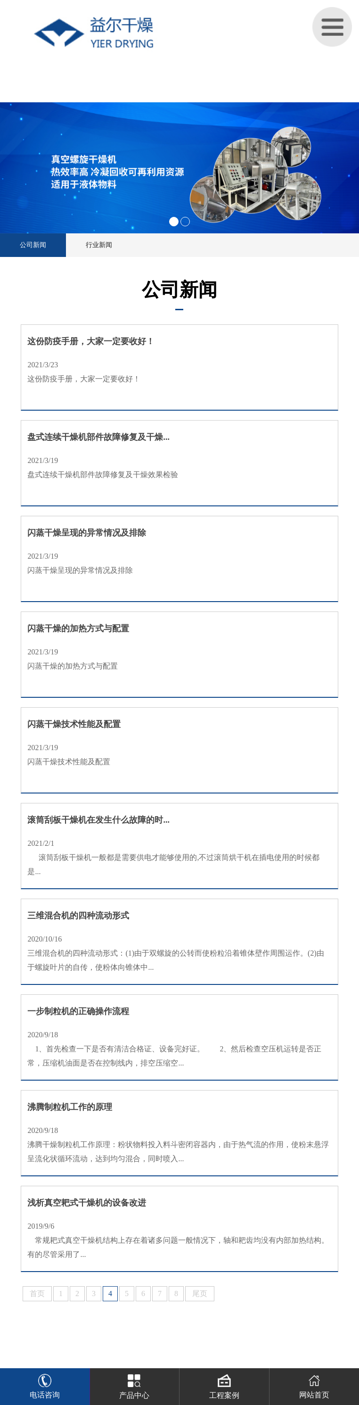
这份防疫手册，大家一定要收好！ (91, 341)
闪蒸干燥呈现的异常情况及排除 (86, 532)
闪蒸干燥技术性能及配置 (74, 724)
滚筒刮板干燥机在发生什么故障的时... (98, 820)
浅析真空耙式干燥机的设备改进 (86, 1202)
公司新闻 (33, 244)
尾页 (199, 1293)
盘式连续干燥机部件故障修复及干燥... (98, 437)
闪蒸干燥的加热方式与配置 (78, 628)
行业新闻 (99, 244)
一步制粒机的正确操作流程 (78, 1011)
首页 (37, 1293)
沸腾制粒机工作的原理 (69, 1107)
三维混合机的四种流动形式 (78, 915)
